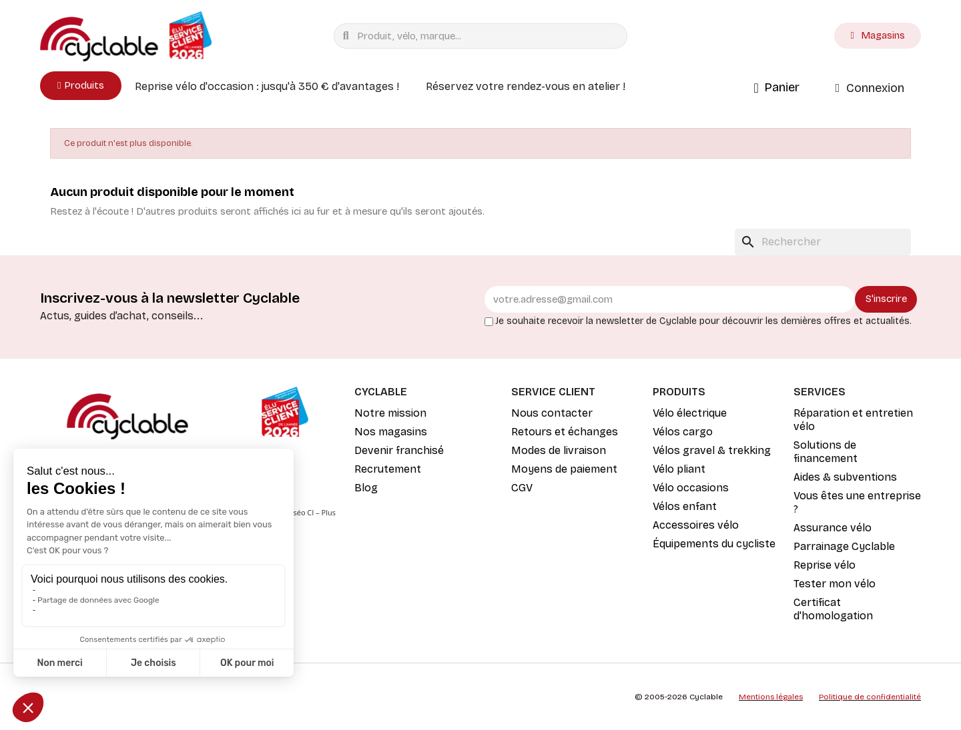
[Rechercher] (823, 242)
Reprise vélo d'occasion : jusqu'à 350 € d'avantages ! (267, 86)
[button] (80, 85)
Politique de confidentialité (870, 696)
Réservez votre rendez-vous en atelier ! (525, 86)
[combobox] (484, 36)
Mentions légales (771, 696)
